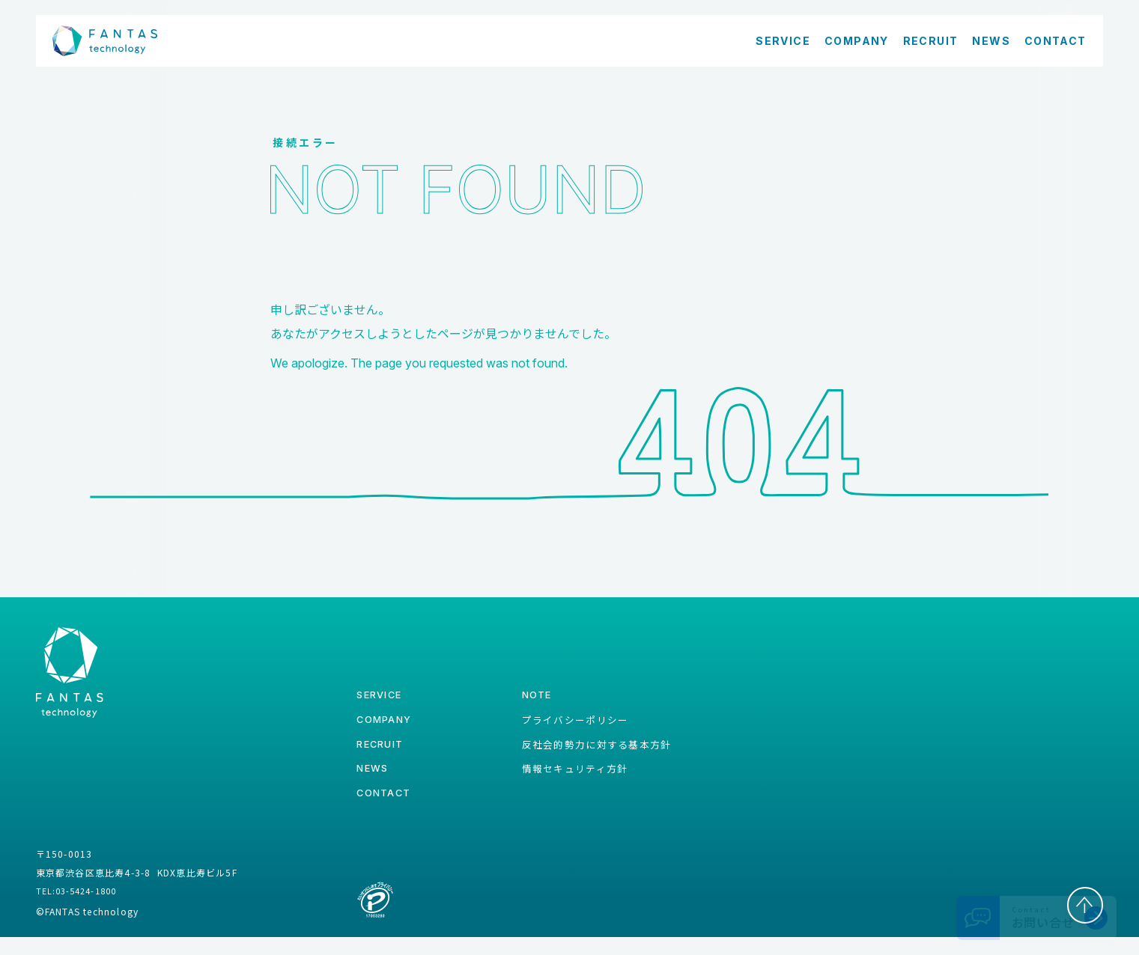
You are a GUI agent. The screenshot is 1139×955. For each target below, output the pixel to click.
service (381, 701)
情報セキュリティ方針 (567, 782)
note (527, 701)
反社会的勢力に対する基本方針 (591, 755)
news (374, 783)
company (387, 728)
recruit (382, 756)
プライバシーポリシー (567, 728)
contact (386, 811)
